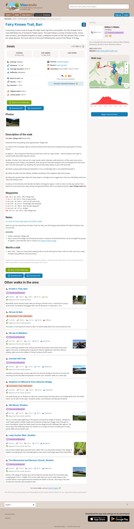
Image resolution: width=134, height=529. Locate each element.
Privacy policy (10, 514)
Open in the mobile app (19, 102)
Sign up (118, 15)
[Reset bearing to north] (126, 72)
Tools (9, 15)
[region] (109, 75)
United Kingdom (63, 62)
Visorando (7, 19)
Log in (126, 15)
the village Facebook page (47, 241)
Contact (8, 518)
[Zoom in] (126, 64)
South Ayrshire (61, 65)
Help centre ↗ (27, 15)
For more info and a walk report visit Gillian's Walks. (24, 221)
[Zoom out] (126, 68)
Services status (59, 526)
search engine (54, 488)
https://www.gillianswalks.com (107, 51)
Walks (17, 15)
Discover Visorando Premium (66, 83)
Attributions (104, 87)
